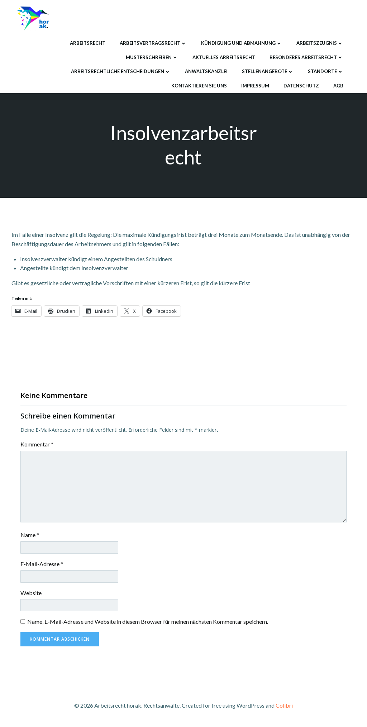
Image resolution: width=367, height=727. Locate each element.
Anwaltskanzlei (206, 71)
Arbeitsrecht (87, 43)
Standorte (325, 71)
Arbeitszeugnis (319, 43)
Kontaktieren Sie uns (199, 85)
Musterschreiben (151, 56)
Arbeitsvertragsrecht (152, 43)
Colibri (284, 705)
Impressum (255, 85)
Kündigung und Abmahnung (241, 43)
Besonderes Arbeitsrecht (306, 56)
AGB (338, 85)
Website (31, 593)
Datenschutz (301, 85)
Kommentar (36, 444)
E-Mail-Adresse (41, 564)
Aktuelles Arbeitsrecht (223, 56)
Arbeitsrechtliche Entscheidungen (120, 71)
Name (29, 535)
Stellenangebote (267, 71)
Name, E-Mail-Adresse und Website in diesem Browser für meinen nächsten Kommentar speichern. (147, 622)
